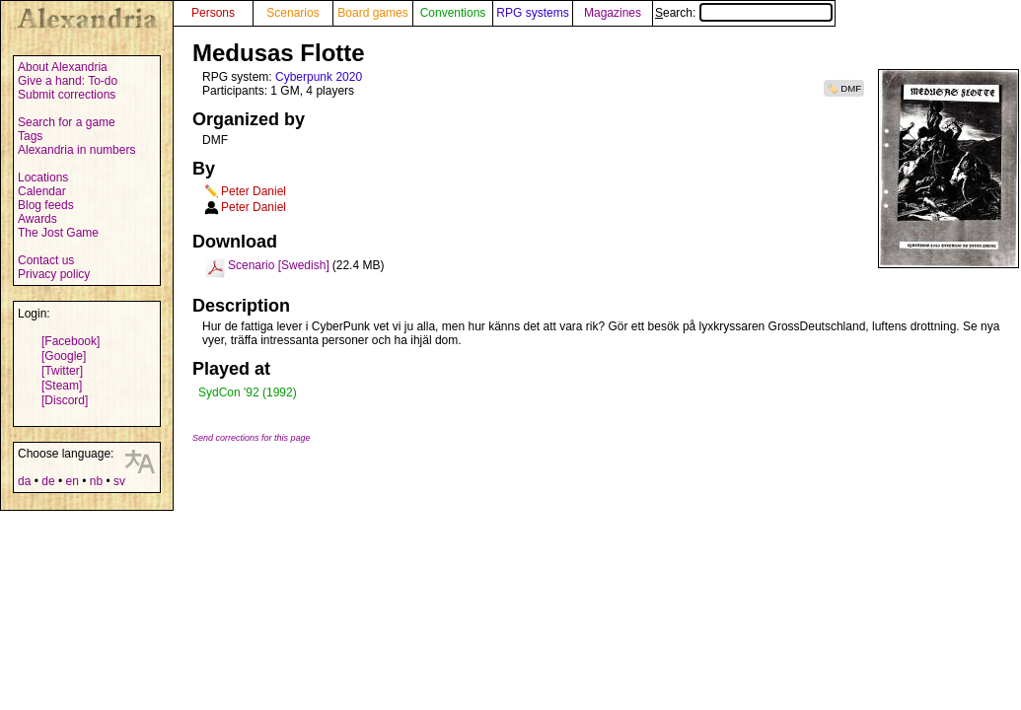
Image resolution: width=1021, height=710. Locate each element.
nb (96, 481)
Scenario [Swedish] (278, 265)
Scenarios (292, 13)
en (71, 481)
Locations (43, 177)
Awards (37, 219)
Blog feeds (46, 205)
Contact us (46, 260)
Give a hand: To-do (67, 81)
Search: (744, 13)
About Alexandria (63, 67)
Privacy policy (54, 274)
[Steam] (61, 385)
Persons (213, 13)
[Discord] (64, 400)
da (24, 481)
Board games (372, 13)
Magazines (612, 13)
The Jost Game (58, 233)
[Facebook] (70, 341)
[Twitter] (62, 371)
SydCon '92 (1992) (247, 392)
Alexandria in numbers (76, 150)
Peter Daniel (253, 191)
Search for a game (66, 122)
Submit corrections (66, 95)
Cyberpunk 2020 (318, 77)
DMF (850, 88)
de (47, 481)
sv (119, 481)
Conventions (453, 13)
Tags (30, 136)
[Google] (63, 356)
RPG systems (532, 13)
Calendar (42, 191)
